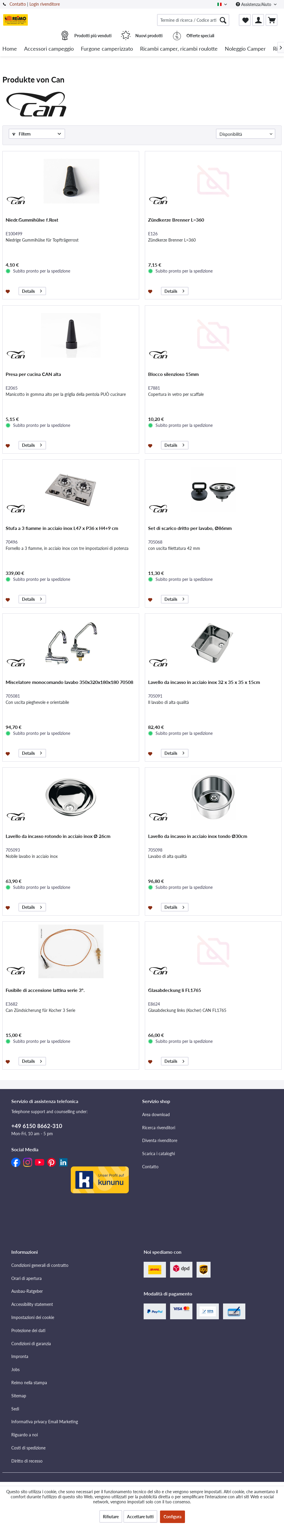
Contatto (18, 4)
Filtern (21, 133)
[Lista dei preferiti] (245, 20)
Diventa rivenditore (159, 1184)
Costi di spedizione (28, 1491)
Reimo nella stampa (29, 1426)
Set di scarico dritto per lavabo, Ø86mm (190, 548)
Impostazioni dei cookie (32, 1361)
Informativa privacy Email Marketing (44, 1465)
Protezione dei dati (28, 1374)
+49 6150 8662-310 (36, 1169)
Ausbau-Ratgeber (27, 1335)
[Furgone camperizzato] (107, 49)
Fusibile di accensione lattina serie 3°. (45, 1010)
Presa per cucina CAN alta (33, 394)
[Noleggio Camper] (245, 49)
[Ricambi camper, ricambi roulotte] (179, 49)
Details (32, 310)
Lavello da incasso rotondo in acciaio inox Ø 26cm (58, 856)
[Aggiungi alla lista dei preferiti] (8, 311)
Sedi (15, 1452)
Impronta (19, 1400)
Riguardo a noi (24, 1478)
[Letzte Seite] (219, 154)
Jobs (15, 1413)
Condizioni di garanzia (31, 1387)
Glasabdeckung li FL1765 (174, 1010)
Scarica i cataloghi (158, 1197)
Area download (156, 1158)
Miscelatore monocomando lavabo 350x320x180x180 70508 (69, 702)
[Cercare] (223, 20)
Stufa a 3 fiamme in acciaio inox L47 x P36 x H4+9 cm (62, 548)
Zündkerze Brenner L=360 (176, 240)
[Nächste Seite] (207, 154)
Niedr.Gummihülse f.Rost (32, 240)
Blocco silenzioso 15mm (173, 394)
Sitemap (18, 1439)
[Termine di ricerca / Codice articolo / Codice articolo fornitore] (193, 20)
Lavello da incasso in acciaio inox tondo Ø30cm (197, 856)
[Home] (9, 49)
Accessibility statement (32, 1348)
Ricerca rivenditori (158, 1171)
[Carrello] (271, 20)
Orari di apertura (26, 1322)
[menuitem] (193, 20)
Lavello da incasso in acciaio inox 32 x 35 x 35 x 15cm (204, 702)
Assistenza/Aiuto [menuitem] (254, 4)
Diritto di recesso (27, 1505)
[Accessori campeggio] (49, 49)
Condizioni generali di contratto (39, 1309)
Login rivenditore (44, 4)
